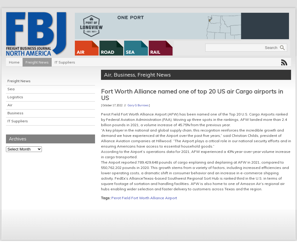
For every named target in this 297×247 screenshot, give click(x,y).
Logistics (15, 97)
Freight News (37, 62)
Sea (11, 89)
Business (15, 113)
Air (9, 105)
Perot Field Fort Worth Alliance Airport (144, 198)
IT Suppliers (65, 62)
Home (14, 62)
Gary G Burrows (138, 105)
